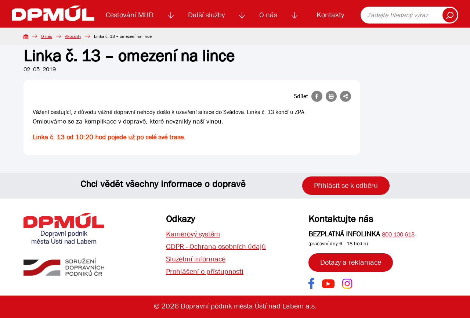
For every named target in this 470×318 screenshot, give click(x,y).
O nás (268, 14)
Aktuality (73, 36)
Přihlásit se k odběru (346, 185)
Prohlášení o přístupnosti (204, 271)
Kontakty (330, 14)
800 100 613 (398, 234)
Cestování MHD (129, 14)
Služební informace (195, 259)
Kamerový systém (193, 234)
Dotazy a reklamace (350, 262)
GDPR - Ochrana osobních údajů (216, 246)
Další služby (206, 14)
